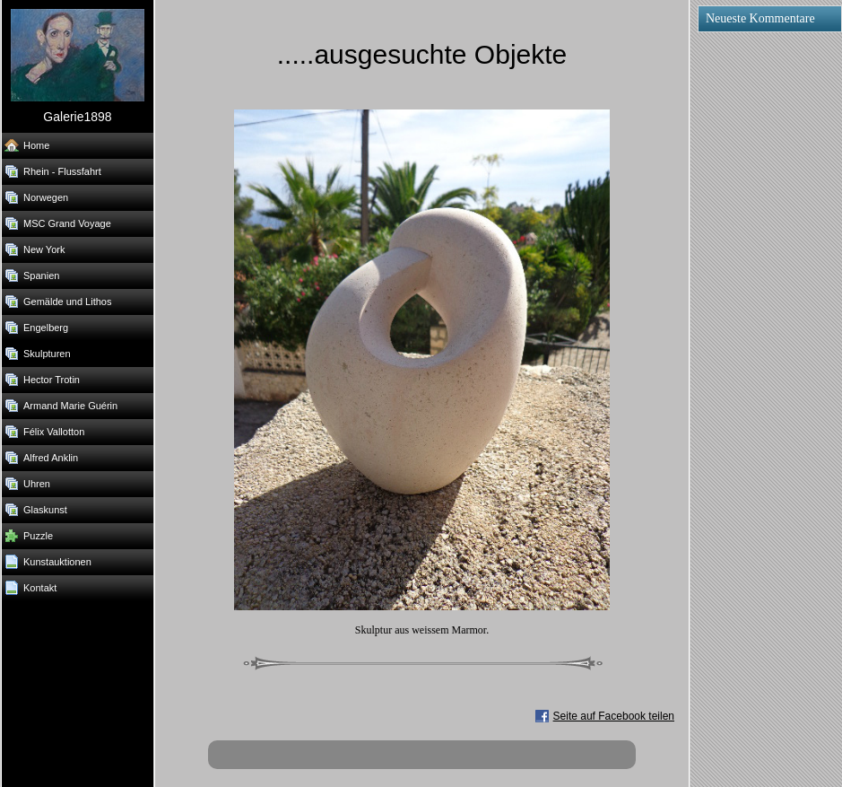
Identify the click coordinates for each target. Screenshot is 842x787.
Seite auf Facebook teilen (613, 716)
